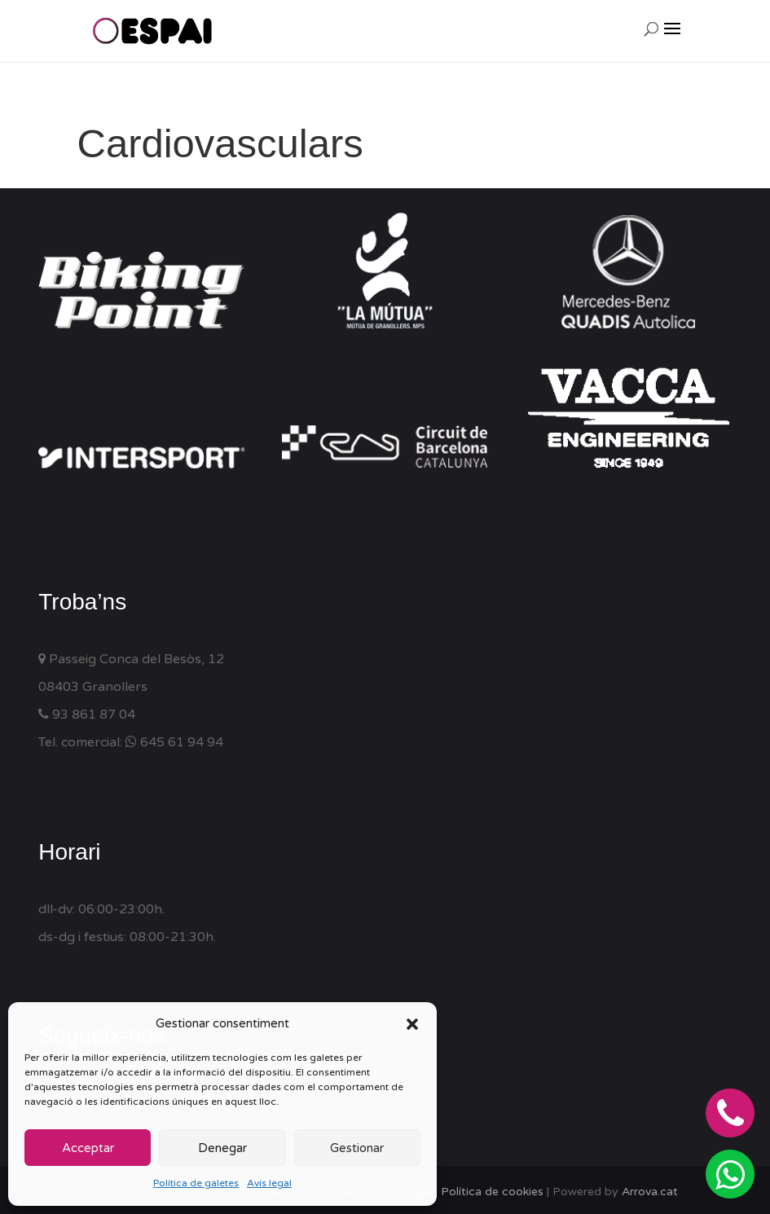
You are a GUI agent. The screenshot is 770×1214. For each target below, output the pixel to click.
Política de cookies (492, 1192)
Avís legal (269, 1183)
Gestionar (357, 1148)
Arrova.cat (650, 1192)
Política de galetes (196, 1183)
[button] (412, 1024)
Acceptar (88, 1148)
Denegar (222, 1148)
